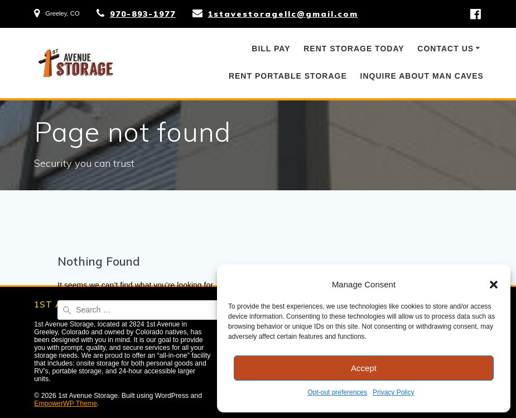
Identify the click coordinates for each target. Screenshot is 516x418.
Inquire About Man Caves (422, 75)
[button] (493, 284)
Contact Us (445, 48)
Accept (364, 368)
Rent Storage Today (353, 48)
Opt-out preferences (337, 392)
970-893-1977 (143, 14)
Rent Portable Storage (288, 75)
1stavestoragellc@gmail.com (283, 14)
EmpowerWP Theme (65, 403)
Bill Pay (271, 48)
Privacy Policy (393, 392)
